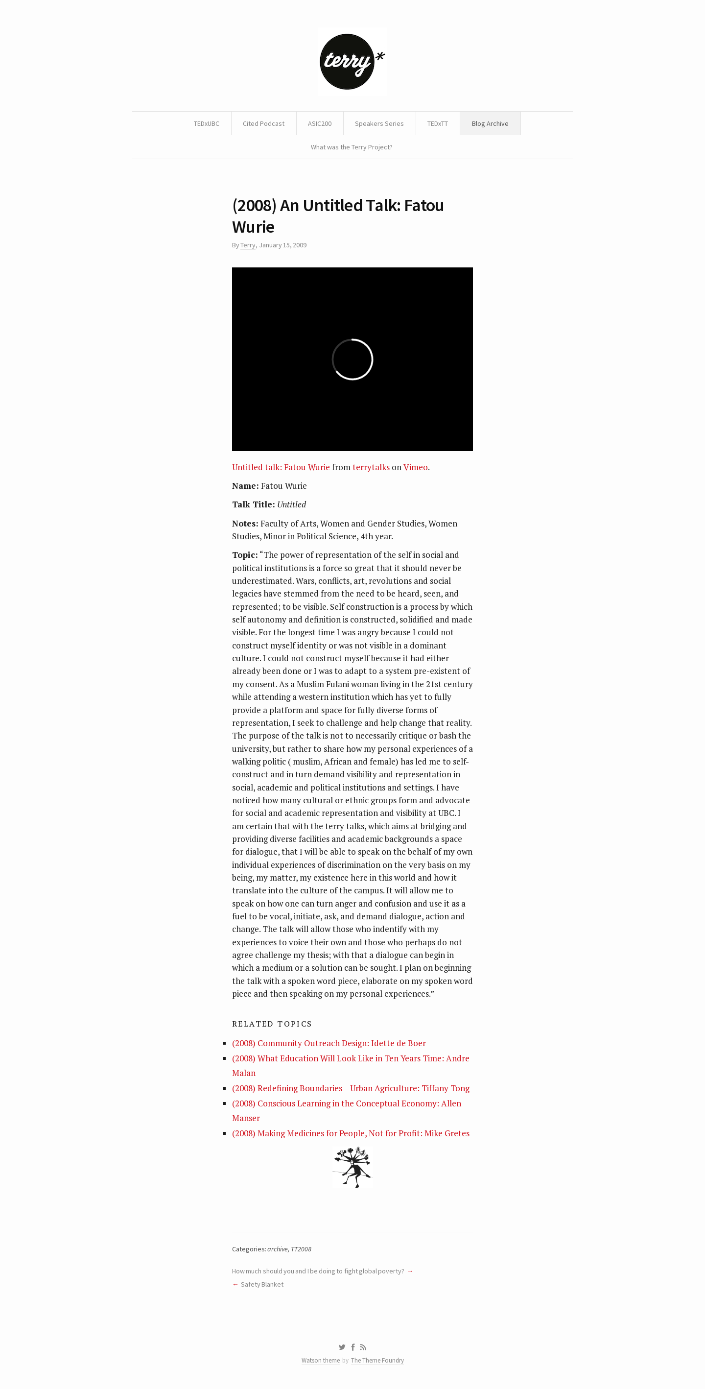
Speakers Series (379, 123)
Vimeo (415, 467)
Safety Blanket (262, 1284)
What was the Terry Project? (352, 147)
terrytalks (371, 467)
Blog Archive (490, 123)
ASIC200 (319, 123)
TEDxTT (437, 123)
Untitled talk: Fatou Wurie (281, 467)
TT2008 (301, 1249)
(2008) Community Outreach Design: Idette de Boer (329, 1043)
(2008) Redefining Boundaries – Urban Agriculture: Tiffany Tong (351, 1088)
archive (277, 1249)
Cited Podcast (263, 123)
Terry (248, 244)
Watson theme (321, 1360)
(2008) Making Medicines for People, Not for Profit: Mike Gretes (351, 1133)
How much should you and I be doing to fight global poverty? (318, 1271)
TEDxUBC (206, 123)
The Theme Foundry (377, 1360)
